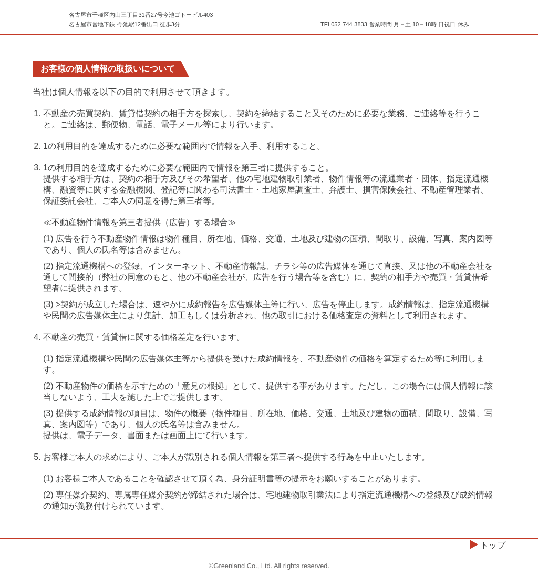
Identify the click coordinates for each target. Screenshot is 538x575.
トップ (492, 545)
